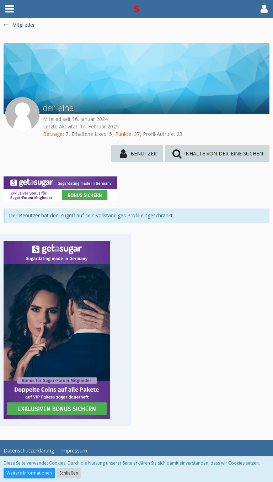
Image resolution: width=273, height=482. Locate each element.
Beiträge (53, 134)
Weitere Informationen (29, 473)
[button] (10, 9)
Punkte (123, 134)
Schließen (68, 473)
